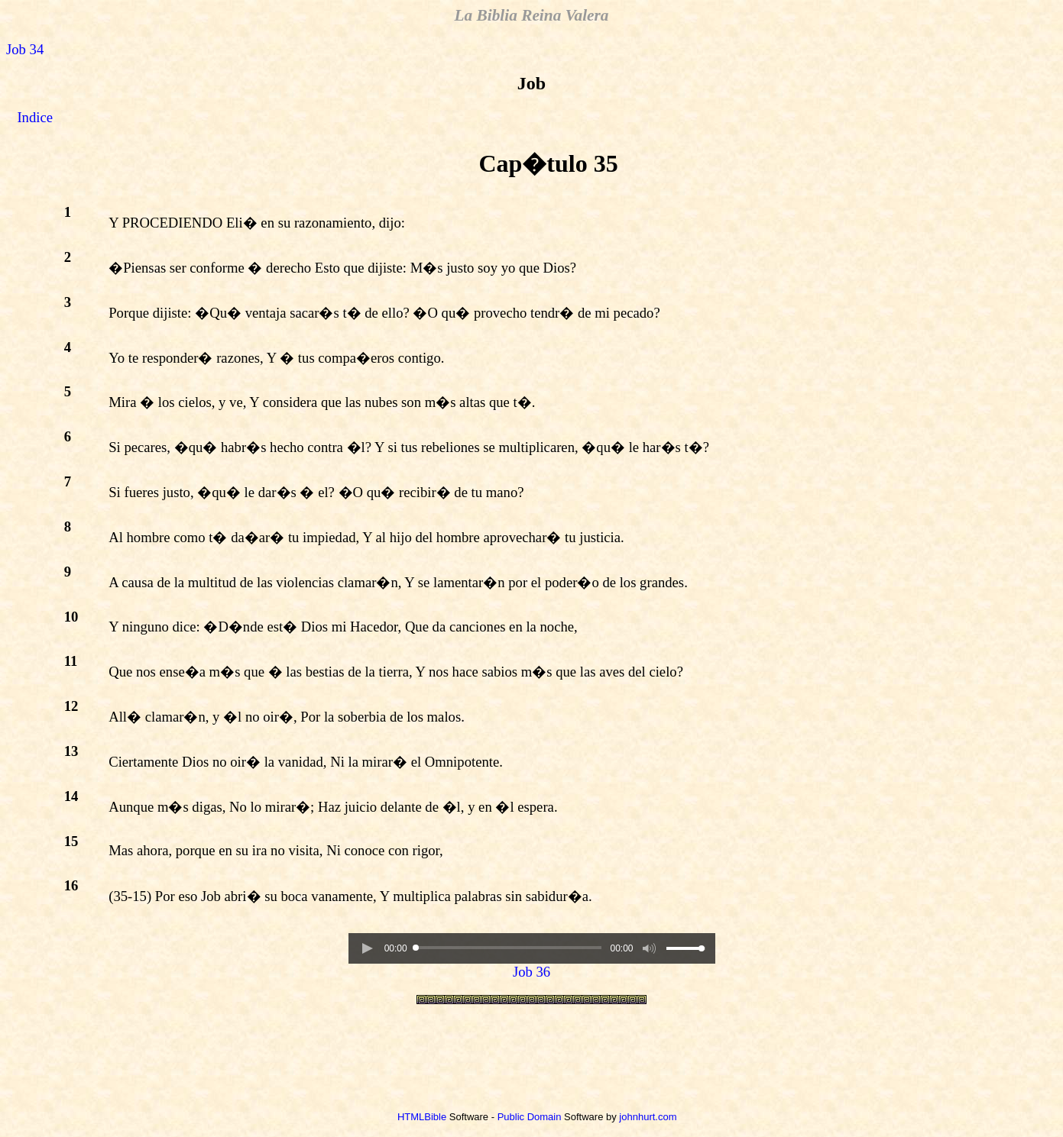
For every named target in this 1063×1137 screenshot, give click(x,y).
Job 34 (25, 49)
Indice (35, 117)
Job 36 (531, 972)
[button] (367, 948)
